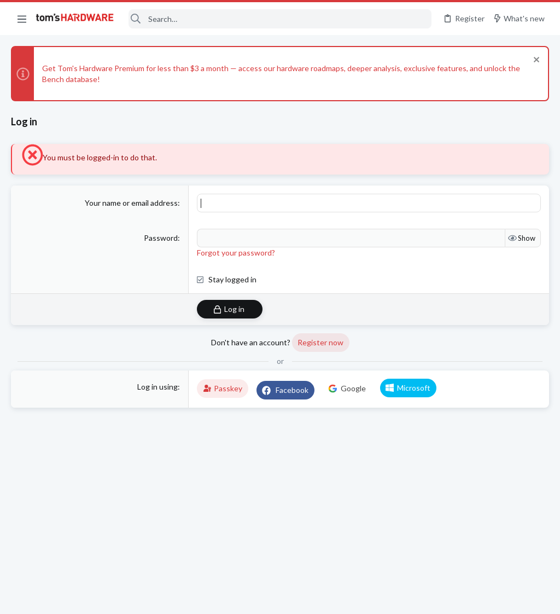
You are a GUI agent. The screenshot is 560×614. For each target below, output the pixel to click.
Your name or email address (131, 202)
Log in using (157, 386)
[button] (22, 18)
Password (161, 237)
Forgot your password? (236, 252)
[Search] (280, 18)
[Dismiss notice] (535, 61)
